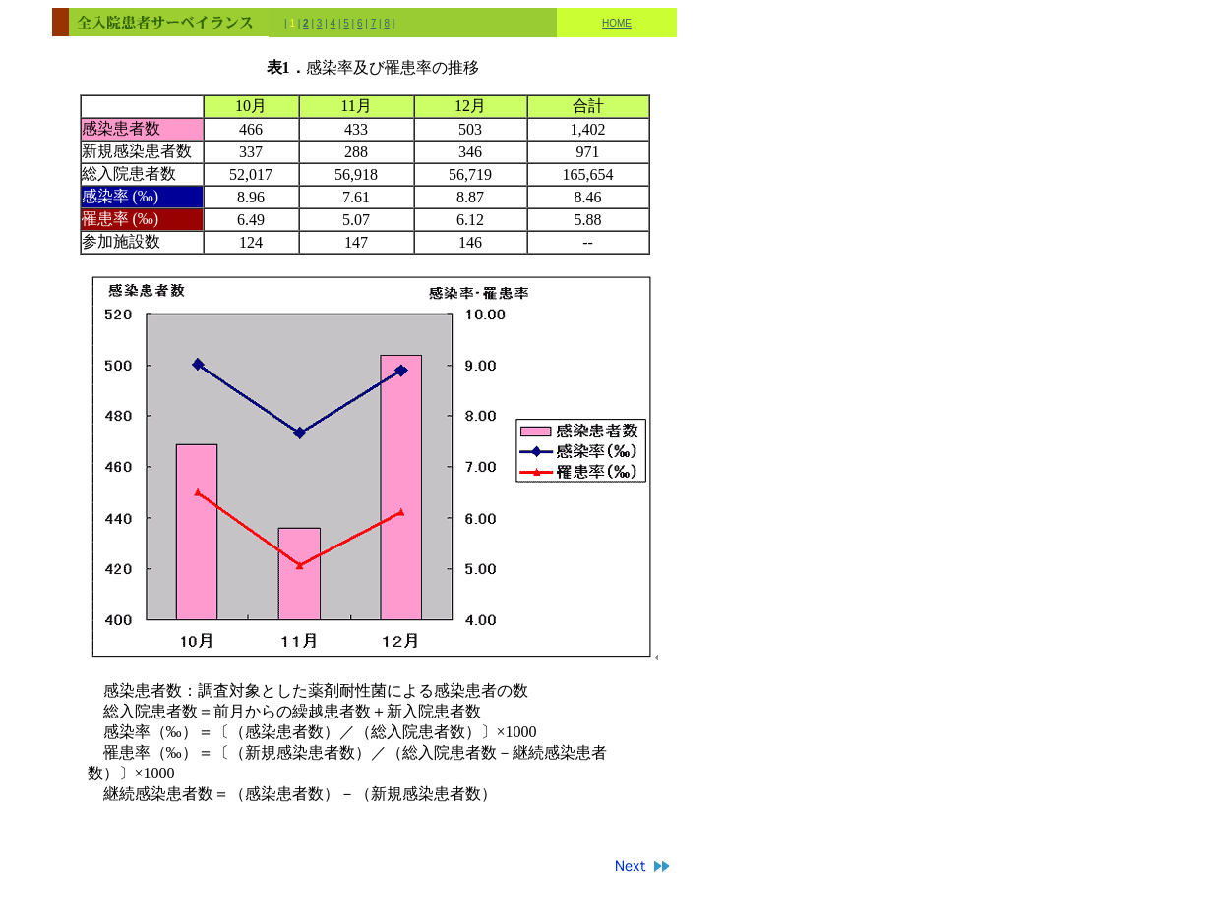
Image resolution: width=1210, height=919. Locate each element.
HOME (617, 23)
